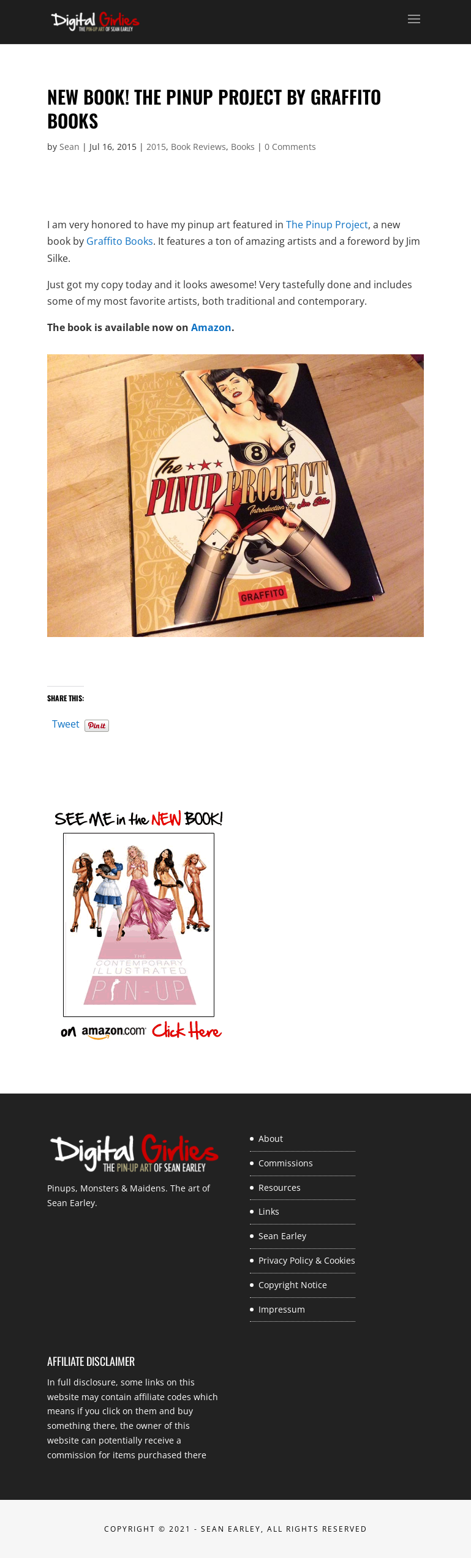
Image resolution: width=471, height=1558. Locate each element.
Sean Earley (282, 1236)
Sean (69, 146)
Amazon (211, 327)
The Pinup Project (327, 224)
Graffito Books (119, 241)
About (270, 1138)
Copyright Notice (292, 1285)
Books (243, 146)
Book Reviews (198, 146)
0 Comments (290, 146)
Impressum (281, 1309)
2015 (156, 146)
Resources (279, 1187)
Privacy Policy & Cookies (306, 1260)
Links (268, 1211)
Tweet (66, 722)
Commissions (285, 1163)
